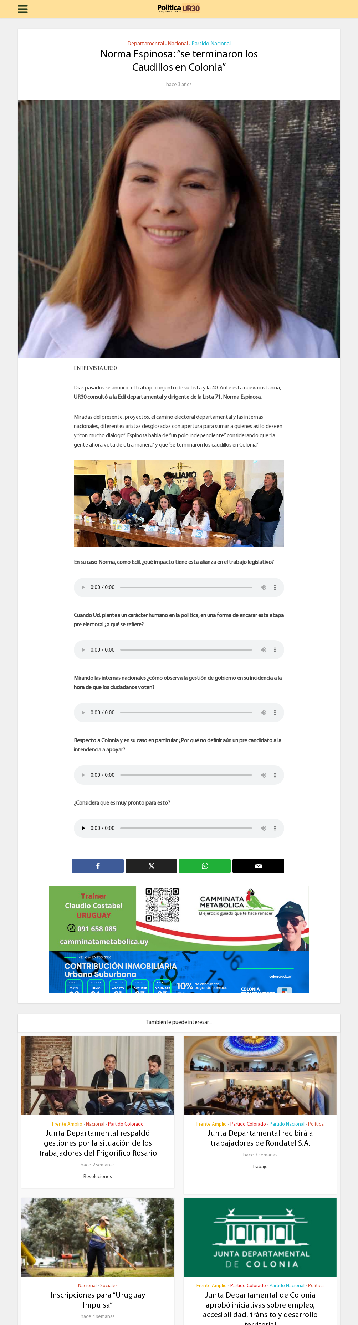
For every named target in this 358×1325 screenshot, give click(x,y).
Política (316, 1124)
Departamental (145, 44)
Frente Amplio (67, 1124)
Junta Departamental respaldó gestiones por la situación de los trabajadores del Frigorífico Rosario (98, 1144)
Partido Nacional (211, 44)
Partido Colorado (126, 1124)
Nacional (178, 44)
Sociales (109, 1286)
